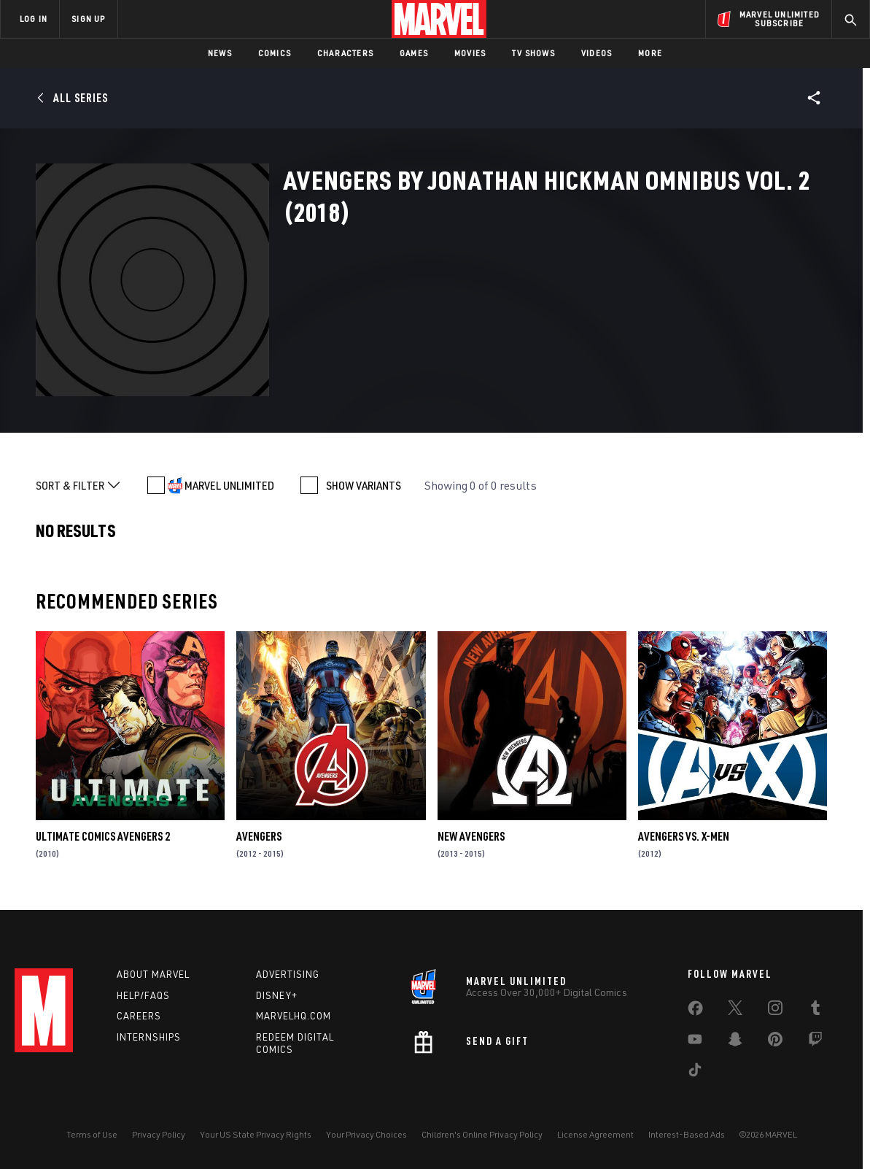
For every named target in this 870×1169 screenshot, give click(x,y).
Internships (149, 1037)
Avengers (258, 836)
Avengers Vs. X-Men (683, 836)
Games (414, 52)
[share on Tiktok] (695, 1072)
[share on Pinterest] (775, 1042)
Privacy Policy (158, 1134)
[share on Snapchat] (735, 1042)
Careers (139, 1016)
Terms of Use (91, 1134)
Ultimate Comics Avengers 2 (103, 836)
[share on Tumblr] (815, 1010)
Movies (470, 52)
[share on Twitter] (735, 1010)
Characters (345, 52)
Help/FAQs (143, 995)
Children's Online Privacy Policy (482, 1134)
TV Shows (533, 52)
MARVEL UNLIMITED (229, 485)
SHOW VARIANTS (363, 485)
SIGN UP (88, 18)
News (220, 52)
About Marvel (153, 974)
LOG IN (33, 18)
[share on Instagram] (775, 1010)
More (650, 52)
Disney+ (277, 995)
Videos (596, 52)
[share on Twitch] (815, 1042)
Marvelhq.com (293, 1016)
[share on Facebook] (695, 1011)
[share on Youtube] (695, 1042)
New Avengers (471, 836)
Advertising (287, 974)
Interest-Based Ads (686, 1134)
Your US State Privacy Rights (255, 1134)
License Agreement (595, 1134)
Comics (274, 52)
